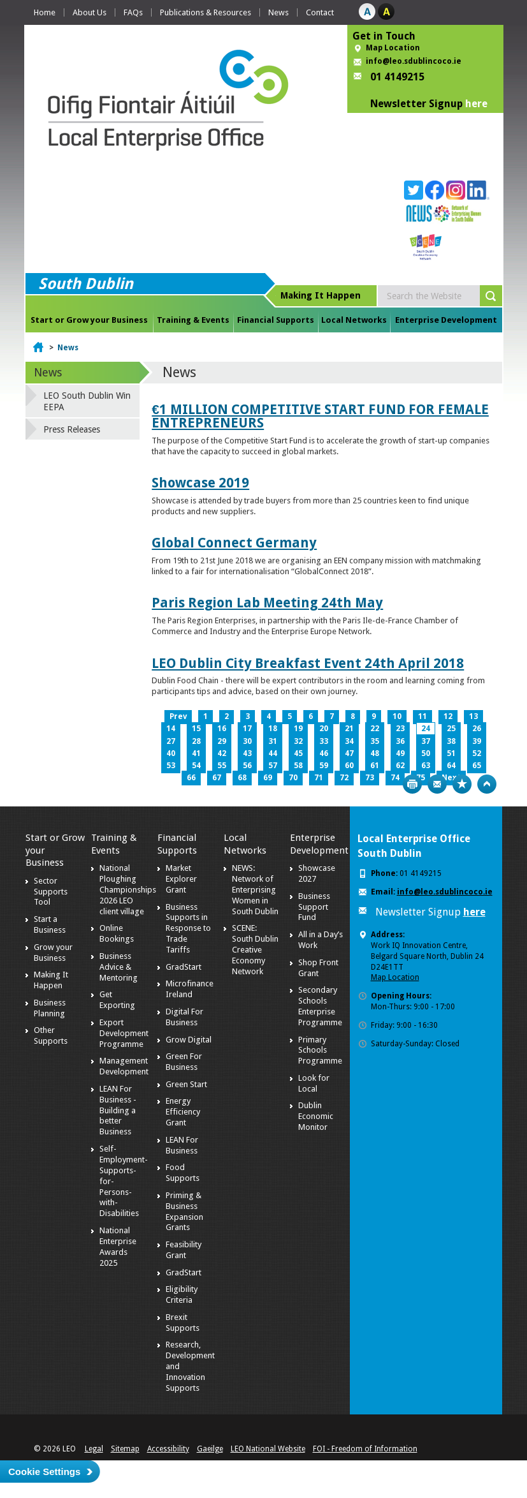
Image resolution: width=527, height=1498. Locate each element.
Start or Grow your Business (89, 320)
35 (374, 741)
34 (349, 741)
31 (272, 741)
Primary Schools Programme (320, 1050)
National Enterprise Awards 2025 (117, 1247)
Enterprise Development (446, 320)
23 (400, 728)
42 (221, 753)
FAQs (133, 12)
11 (422, 716)
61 (374, 765)
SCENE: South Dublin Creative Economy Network (255, 949)
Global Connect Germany (234, 543)
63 (425, 765)
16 (221, 728)
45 (298, 753)
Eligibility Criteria (182, 1294)
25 (451, 728)
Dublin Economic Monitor (315, 1116)
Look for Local (313, 1083)
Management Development (123, 1066)
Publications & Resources (205, 12)
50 (425, 753)
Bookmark (462, 784)
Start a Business (50, 924)
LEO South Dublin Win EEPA (87, 401)
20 (323, 728)
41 (196, 753)
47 (349, 753)
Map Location (393, 47)
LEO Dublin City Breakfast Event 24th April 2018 (308, 663)
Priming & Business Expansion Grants (184, 1211)
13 (473, 716)
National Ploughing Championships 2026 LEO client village (127, 889)
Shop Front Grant (318, 968)
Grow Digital (189, 1039)
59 (323, 765)
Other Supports (51, 1035)
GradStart (183, 967)
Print (412, 784)
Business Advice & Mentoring (118, 967)
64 (451, 765)
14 (170, 728)
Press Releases (71, 429)
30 (247, 741)
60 (349, 765)
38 (451, 741)
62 (400, 765)
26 (476, 728)
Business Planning (50, 1008)
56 (247, 765)
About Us (89, 12)
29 (221, 741)
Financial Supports (275, 320)
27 (170, 741)
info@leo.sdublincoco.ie (413, 61)
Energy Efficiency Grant (183, 1111)
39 (476, 741)
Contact (320, 12)
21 (349, 728)
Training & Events (193, 320)
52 (476, 753)
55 (221, 765)
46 (323, 753)
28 (196, 741)
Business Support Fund (314, 907)
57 (272, 765)
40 (170, 753)
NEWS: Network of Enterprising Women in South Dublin (255, 889)
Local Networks (354, 320)
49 (400, 753)
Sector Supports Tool (51, 891)
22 (374, 728)
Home (44, 12)
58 (298, 765)
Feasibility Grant (183, 1250)
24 (425, 728)
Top (486, 784)
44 (272, 753)
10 (397, 716)
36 (400, 741)
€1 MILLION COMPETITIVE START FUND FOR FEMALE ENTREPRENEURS (320, 416)
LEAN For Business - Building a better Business (117, 1110)
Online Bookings (116, 933)
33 (323, 741)
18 (272, 728)
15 (196, 728)
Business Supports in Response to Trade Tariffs (188, 928)
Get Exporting (117, 1000)
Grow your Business (53, 952)
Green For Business (184, 1061)
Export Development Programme (123, 1033)
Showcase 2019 (200, 483)
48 (374, 753)
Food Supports (182, 1172)
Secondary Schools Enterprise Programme (320, 1006)
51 (451, 753)
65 (476, 765)
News (278, 12)
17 (247, 728)
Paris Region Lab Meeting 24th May (267, 603)
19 (298, 728)
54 (196, 765)
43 (247, 753)
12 (448, 716)
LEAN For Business (182, 1145)
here (476, 104)
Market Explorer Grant (181, 878)
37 (425, 741)
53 (170, 765)
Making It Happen (51, 980)
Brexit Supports (182, 1322)
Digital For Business (184, 1017)
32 (298, 741)
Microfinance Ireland (189, 989)
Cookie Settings (44, 1471)
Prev (178, 716)
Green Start (186, 1084)
